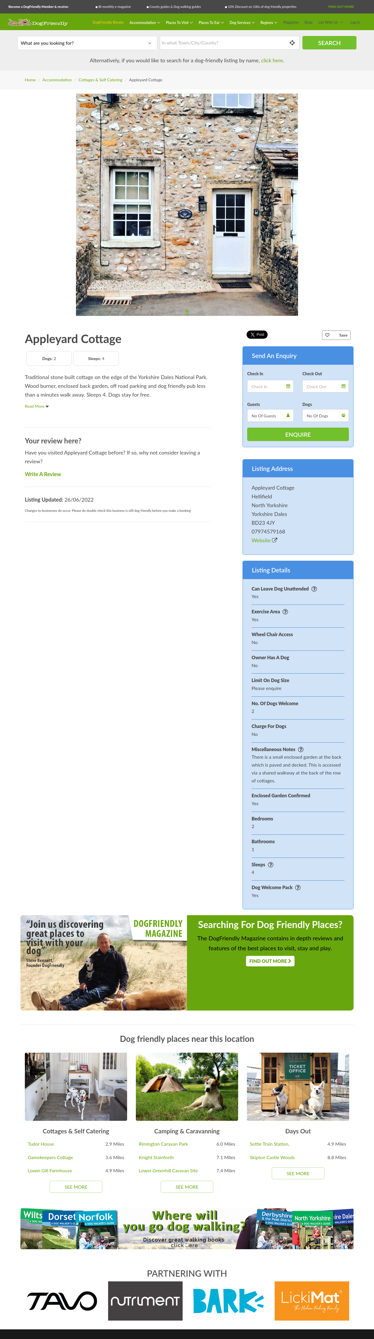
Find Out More (341, 6)
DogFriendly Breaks (108, 22)
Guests (253, 404)
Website (264, 540)
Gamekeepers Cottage (50, 1157)
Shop (308, 22)
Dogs (307, 404)
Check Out (312, 373)
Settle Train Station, (269, 1144)
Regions (267, 22)
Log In (355, 22)
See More (76, 1187)
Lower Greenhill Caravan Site (168, 1170)
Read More (37, 406)
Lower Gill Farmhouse (50, 1170)
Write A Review (43, 474)
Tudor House (41, 1144)
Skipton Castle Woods (272, 1157)
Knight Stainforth (156, 1157)
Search (329, 42)
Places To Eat (209, 22)
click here (272, 60)
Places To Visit (178, 22)
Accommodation (143, 22)
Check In (255, 373)
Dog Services (240, 22)
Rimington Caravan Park (163, 1144)
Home (30, 79)
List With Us (328, 22)
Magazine (291, 22)
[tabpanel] (187, 205)
